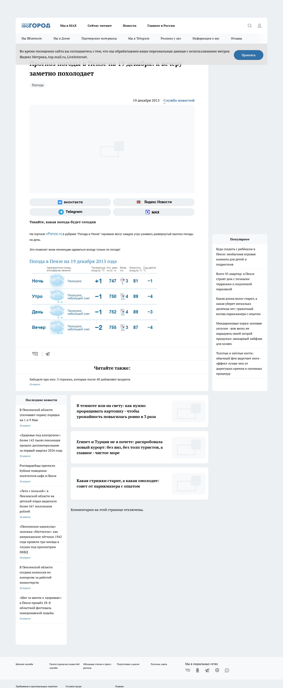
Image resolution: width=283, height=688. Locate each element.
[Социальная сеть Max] (154, 212)
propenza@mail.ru (67, 579)
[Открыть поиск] (250, 25)
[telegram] (49, 353)
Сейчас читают (100, 26)
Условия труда (73, 558)
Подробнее (119, 655)
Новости (129, 26)
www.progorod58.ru (45, 568)
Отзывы (236, 38)
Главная (119, 558)
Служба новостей (179, 100)
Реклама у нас (171, 38)
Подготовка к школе (128, 536)
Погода (38, 85)
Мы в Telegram (138, 38)
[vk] (35, 353)
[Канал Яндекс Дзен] (217, 542)
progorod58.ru (75, 606)
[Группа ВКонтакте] (70, 202)
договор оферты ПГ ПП (29, 646)
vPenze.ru (54, 234)
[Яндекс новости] (154, 202)
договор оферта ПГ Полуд (30, 642)
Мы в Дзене (61, 38)
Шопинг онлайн (24, 536)
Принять (249, 55)
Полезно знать (159, 536)
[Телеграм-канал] (70, 212)
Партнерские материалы (99, 38)
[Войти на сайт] (259, 25)
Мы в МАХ (68, 26)
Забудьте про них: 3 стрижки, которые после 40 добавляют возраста (112, 382)
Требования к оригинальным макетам (36, 558)
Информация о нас (206, 38)
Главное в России (161, 26)
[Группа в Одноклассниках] (197, 542)
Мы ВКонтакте (31, 38)
